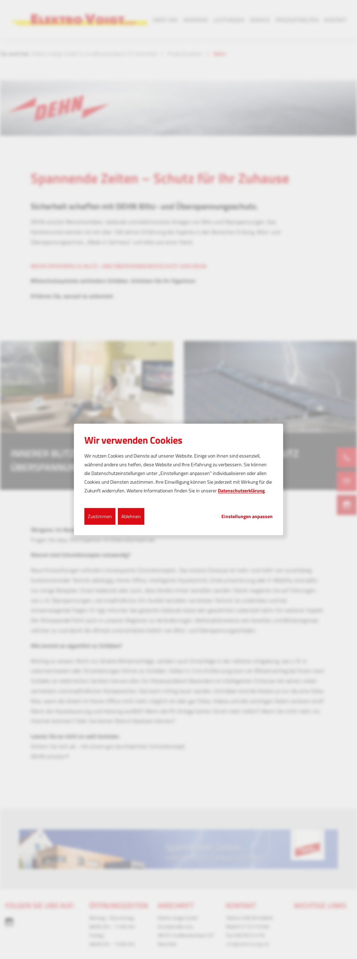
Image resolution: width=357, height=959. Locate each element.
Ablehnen (131, 516)
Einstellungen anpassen (247, 516)
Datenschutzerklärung (241, 490)
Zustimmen (100, 516)
